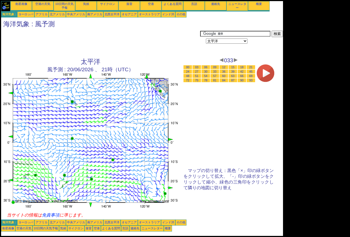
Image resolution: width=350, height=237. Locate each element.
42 (242, 71)
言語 (194, 3)
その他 (180, 14)
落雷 (129, 3)
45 (251, 71)
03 (197, 67)
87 (233, 80)
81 (215, 80)
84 (224, 80)
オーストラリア (149, 14)
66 (242, 76)
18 (242, 67)
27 (197, 71)
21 (251, 67)
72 (187, 80)
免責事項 (50, 215)
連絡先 (215, 3)
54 (206, 76)
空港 (151, 3)
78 (206, 80)
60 (224, 76)
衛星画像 (21, 3)
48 (187, 76)
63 (233, 76)
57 (215, 76)
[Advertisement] (100, 43)
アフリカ (42, 14)
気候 (86, 3)
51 (197, 76)
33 (215, 71)
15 (233, 67)
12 (224, 67)
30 (206, 71)
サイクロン (107, 3)
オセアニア (129, 14)
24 (187, 71)
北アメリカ (57, 14)
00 (187, 67)
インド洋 (168, 14)
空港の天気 (42, 3)
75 (197, 80)
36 (224, 71)
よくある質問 (173, 3)
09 (215, 67)
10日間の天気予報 (46, 228)
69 (251, 76)
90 (242, 80)
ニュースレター (152, 228)
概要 (259, 3)
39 (233, 71)
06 (206, 67)
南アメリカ (94, 14)
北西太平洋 (111, 14)
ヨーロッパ (25, 14)
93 (251, 80)
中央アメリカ (76, 14)
